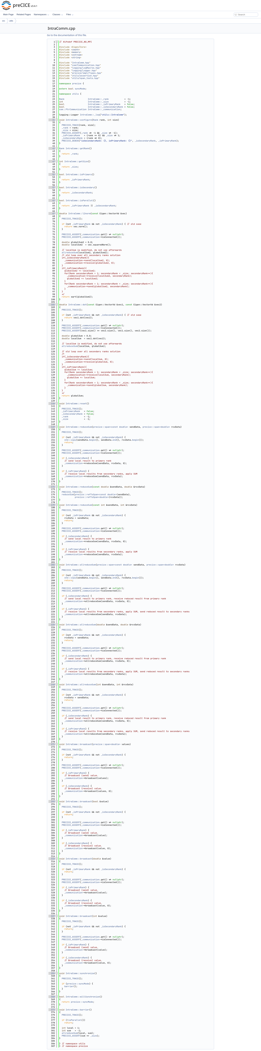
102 (51, 304)
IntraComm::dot (77, 304)
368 (51, 996)
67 (51, 213)
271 (51, 744)
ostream (76, 54)
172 (51, 486)
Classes (57, 14)
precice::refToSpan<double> (92, 497)
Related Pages (24, 14)
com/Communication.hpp (86, 65)
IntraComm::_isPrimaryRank (104, 104)
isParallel (74, 1020)
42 (51, 148)
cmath (75, 49)
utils (11, 21)
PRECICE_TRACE (70, 125)
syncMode (80, 88)
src (3, 21)
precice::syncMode (78, 983)
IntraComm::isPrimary (79, 174)
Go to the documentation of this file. (67, 35)
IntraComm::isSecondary (80, 187)
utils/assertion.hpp (84, 75)
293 (51, 801)
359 (51, 973)
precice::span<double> (156, 426)
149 (51, 426)
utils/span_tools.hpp (85, 78)
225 (51, 624)
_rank (65, 127)
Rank (61, 99)
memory (76, 52)
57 (51, 187)
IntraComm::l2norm (79, 213)
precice (76, 83)
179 (51, 505)
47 (51, 161)
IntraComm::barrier (77, 1009)
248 (51, 684)
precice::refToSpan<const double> (96, 494)
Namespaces (41, 14)
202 (51, 564)
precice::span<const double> (110, 426)
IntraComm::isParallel (79, 200)
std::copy (70, 439)
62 (51, 200)
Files (70, 14)
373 (51, 1009)
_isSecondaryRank (72, 138)
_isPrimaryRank (71, 135)
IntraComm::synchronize (80, 973)
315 (51, 858)
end (114, 439)
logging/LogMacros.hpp (86, 67)
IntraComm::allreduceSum (81, 564)
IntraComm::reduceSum (79, 426)
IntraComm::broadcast (79, 744)
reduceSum (68, 494)
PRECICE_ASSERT (71, 132)
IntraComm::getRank (77, 148)
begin (92, 439)
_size (65, 130)
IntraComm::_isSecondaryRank (105, 106)
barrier (69, 986)
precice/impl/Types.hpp (86, 73)
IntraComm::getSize (76, 161)
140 (51, 403)
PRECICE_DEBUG (70, 140)
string (76, 57)
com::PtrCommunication (73, 109)
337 (51, 916)
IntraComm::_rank (98, 99)
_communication (90, 234)
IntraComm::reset (76, 403)
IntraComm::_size (98, 101)
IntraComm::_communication (104, 109)
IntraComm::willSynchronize (83, 996)
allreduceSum (70, 252)
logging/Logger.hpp (84, 70)
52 (51, 174)
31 (51, 119)
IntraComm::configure (79, 119)
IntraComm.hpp (80, 62)
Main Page (8, 14)
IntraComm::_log (90, 114)
